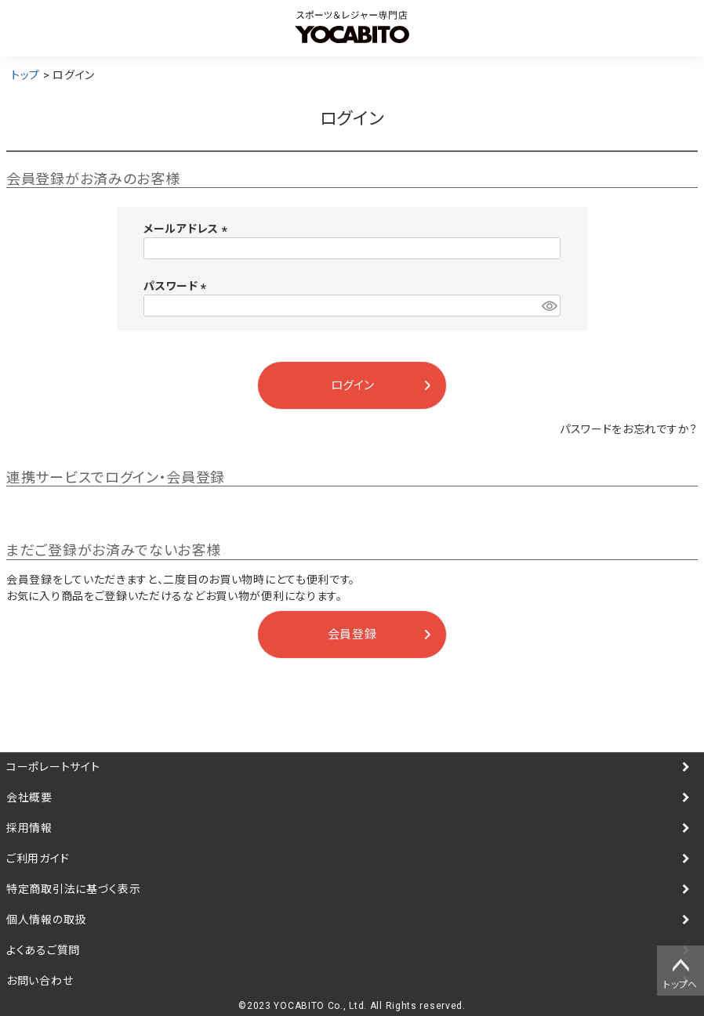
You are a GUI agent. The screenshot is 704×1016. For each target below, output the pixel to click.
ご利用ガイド (37, 858)
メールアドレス (188, 228)
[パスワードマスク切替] (549, 305)
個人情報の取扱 (46, 919)
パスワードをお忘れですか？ (629, 429)
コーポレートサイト (53, 767)
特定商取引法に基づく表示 (73, 889)
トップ (25, 75)
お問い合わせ (39, 980)
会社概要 (29, 797)
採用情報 (29, 828)
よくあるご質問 (43, 950)
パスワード (177, 286)
